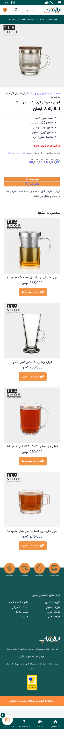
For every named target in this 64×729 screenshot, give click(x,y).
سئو (29, 656)
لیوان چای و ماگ (38, 93)
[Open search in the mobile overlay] (25, 10)
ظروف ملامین (52, 602)
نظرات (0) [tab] (32, 184)
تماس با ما (22, 612)
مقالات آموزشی (19, 607)
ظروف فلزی (53, 612)
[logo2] (52, 10)
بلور (51, 93)
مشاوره (24, 617)
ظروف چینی (53, 617)
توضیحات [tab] (32, 179)
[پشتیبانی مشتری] (5, 10)
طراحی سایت (38, 656)
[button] (33, 292)
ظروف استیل (53, 607)
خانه (58, 93)
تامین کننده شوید (18, 602)
